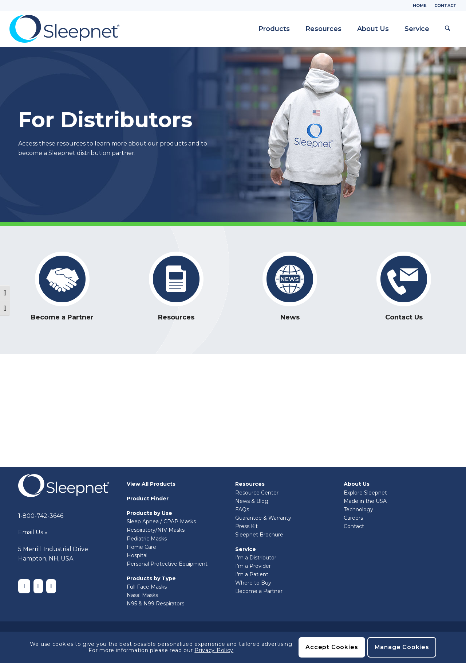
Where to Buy (253, 582)
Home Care (141, 547)
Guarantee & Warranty (263, 518)
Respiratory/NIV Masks (156, 530)
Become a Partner (259, 591)
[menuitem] (420, 5)
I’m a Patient (251, 574)
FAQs (242, 509)
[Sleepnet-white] (63, 485)
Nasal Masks (142, 595)
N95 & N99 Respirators (155, 603)
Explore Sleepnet (365, 492)
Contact (445, 5)
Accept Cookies (331, 647)
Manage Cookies (402, 647)
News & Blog (251, 501)
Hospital (137, 555)
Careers (353, 518)
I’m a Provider (253, 566)
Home (420, 5)
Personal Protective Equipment (167, 564)
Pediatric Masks (147, 538)
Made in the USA (365, 501)
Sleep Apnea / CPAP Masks (161, 521)
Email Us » (32, 532)
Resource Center (257, 492)
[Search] (446, 29)
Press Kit (246, 526)
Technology (358, 509)
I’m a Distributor (255, 557)
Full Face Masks (147, 586)
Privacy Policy (213, 650)
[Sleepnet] (64, 29)
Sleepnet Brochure (259, 534)
